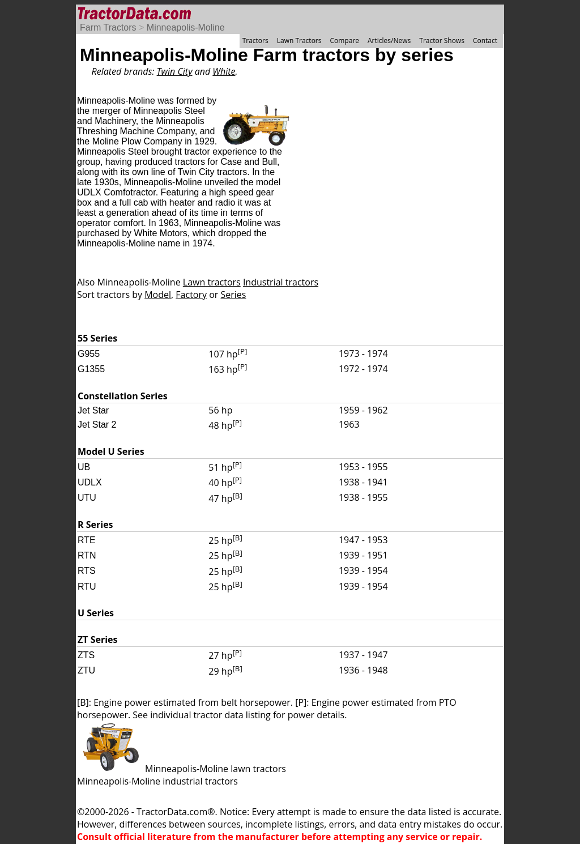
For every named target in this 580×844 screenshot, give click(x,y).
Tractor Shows (441, 40)
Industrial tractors (280, 282)
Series (233, 294)
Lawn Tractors (299, 40)
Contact (485, 40)
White (223, 71)
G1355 (91, 369)
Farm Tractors (108, 27)
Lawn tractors (212, 282)
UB (84, 467)
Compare (344, 40)
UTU (87, 497)
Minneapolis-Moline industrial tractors (157, 781)
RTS (87, 571)
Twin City (175, 71)
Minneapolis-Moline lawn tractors (181, 768)
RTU (87, 586)
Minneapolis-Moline (186, 27)
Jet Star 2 (97, 424)
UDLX (90, 482)
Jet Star (93, 410)
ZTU (86, 670)
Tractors (255, 40)
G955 (89, 354)
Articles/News (389, 40)
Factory (191, 294)
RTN (87, 555)
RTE (87, 540)
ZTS (86, 655)
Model (157, 294)
